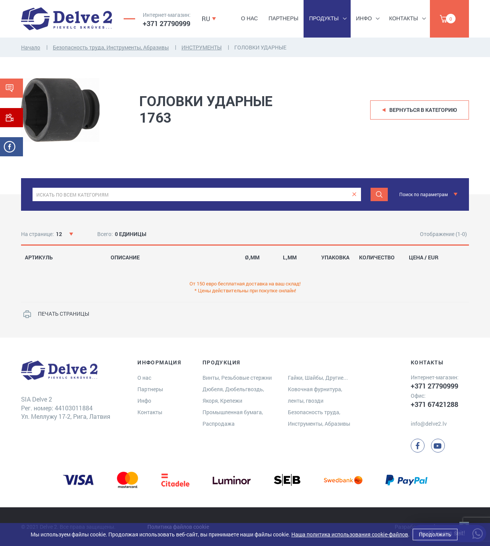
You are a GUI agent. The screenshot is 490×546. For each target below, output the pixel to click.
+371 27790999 (166, 23)
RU (206, 19)
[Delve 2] (66, 18)
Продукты (323, 18)
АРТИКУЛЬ (39, 257)
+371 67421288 (434, 404)
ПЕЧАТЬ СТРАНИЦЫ (63, 313)
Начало (30, 47)
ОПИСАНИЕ (125, 257)
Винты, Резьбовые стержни (237, 377)
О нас (249, 18)
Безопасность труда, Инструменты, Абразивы (111, 47)
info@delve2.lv (429, 423)
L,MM (290, 257)
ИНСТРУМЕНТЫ (201, 47)
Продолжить (435, 534)
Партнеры (284, 18)
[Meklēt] (379, 194)
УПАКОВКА (335, 257)
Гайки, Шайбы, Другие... (318, 377)
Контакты (403, 18)
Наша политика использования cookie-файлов (349, 534)
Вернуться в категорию (423, 109)
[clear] (354, 194)
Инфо (364, 18)
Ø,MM (252, 257)
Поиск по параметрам (423, 194)
